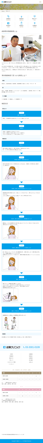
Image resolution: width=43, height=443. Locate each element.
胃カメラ (11, 360)
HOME (11, 354)
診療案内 (31, 358)
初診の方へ (11, 358)
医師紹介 (31, 356)
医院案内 (11, 356)
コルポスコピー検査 (11, 362)
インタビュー (11, 364)
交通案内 (31, 354)
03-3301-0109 (31, 347)
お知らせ (31, 362)
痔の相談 (31, 360)
